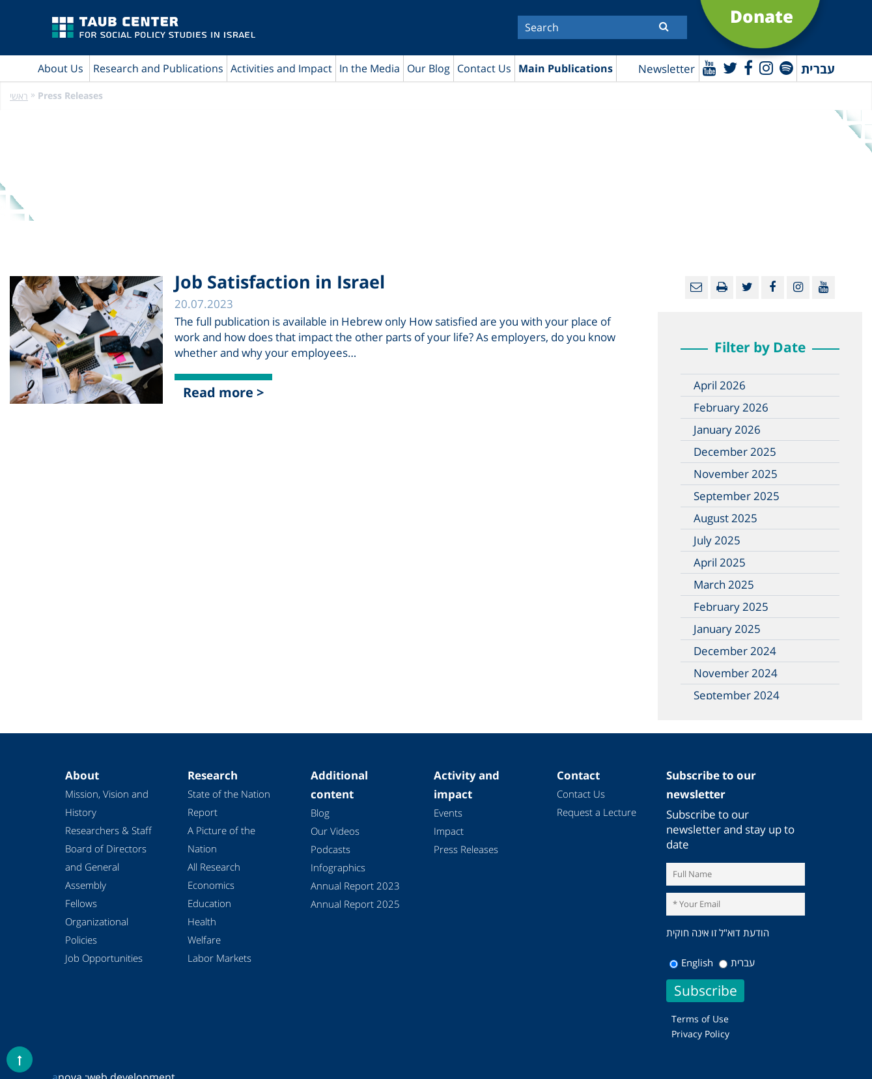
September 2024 (737, 695)
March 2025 (724, 584)
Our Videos (335, 830)
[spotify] (786, 67)
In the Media (369, 68)
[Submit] (664, 26)
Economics (211, 884)
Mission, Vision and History (106, 803)
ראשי (19, 96)
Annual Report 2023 (355, 885)
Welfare (204, 939)
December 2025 (735, 451)
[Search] (602, 27)
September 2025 (737, 495)
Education (209, 903)
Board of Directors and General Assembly (106, 866)
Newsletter (666, 68)
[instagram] (766, 67)
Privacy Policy (700, 1034)
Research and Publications (158, 68)
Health (202, 921)
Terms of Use (700, 1019)
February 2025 (731, 606)
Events (448, 812)
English (691, 962)
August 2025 (725, 518)
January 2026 (727, 429)
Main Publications (565, 68)
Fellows (81, 903)
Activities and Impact (281, 68)
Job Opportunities (104, 957)
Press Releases (466, 849)
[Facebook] (748, 67)
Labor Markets (219, 957)
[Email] (696, 287)
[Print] (721, 287)
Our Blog (428, 68)
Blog (320, 812)
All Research (214, 866)
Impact (449, 830)
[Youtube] (709, 67)
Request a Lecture (596, 812)
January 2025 (727, 628)
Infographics (338, 867)
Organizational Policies (96, 930)
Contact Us (484, 68)
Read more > (223, 392)
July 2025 (717, 540)
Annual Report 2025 (355, 903)
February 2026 (731, 407)
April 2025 (720, 562)
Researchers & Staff (108, 830)
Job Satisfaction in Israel (280, 282)
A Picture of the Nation (221, 839)
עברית (737, 962)
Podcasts (330, 849)
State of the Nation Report (229, 803)
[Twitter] (730, 67)
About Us (60, 68)
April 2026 (720, 385)
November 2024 (736, 673)
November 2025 (736, 473)
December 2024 (735, 650)
